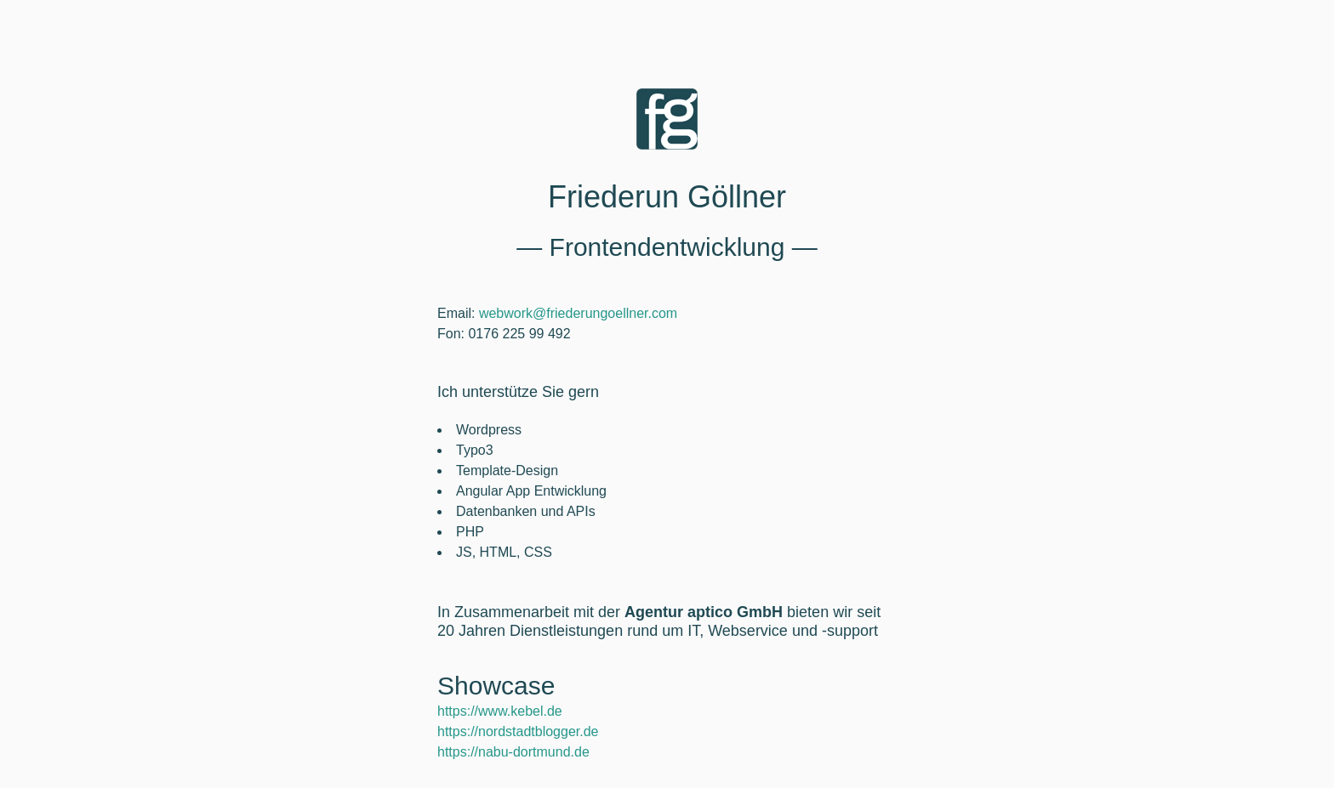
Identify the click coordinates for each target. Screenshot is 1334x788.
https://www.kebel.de (499, 711)
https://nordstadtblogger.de (517, 731)
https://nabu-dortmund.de (513, 752)
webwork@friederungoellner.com (578, 313)
